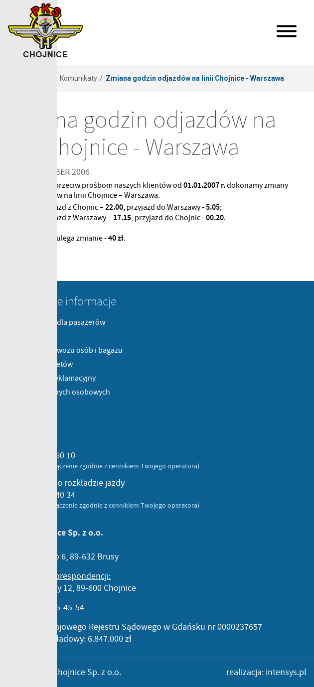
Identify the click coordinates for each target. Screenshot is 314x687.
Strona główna (28, 78)
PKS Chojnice (45, 30)
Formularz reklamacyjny (55, 378)
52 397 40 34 (52, 495)
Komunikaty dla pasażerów (60, 322)
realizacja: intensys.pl (266, 672)
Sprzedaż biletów (44, 364)
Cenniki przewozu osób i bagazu (69, 350)
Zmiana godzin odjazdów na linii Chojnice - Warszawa (195, 78)
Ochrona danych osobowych (62, 392)
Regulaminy (34, 336)
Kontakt (28, 406)
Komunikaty (78, 78)
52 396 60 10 (52, 455)
